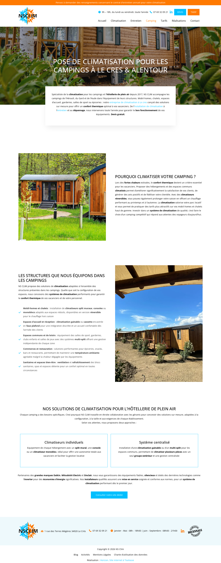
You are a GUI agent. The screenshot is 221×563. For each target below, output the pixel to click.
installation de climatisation (148, 106)
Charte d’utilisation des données (129, 554)
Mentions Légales (101, 554)
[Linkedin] (182, 531)
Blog (77, 554)
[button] (123, 12)
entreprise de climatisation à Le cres (128, 102)
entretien (62, 110)
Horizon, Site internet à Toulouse (117, 560)
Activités (86, 554)
